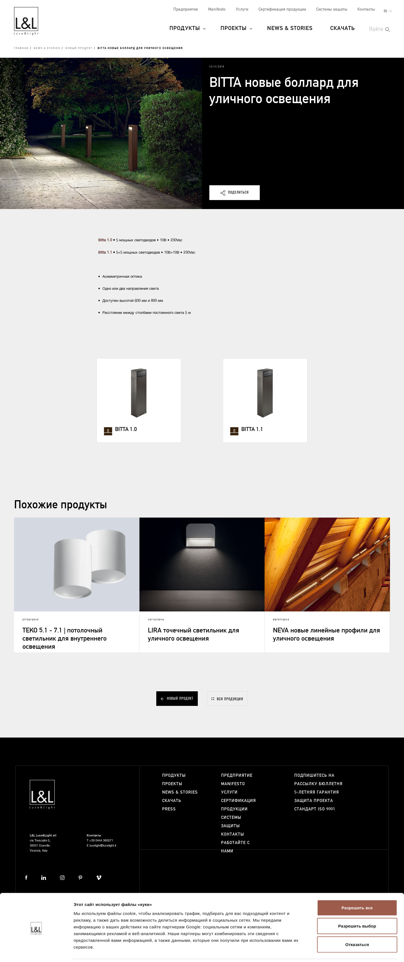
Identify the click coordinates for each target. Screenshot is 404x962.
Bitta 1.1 (105, 252)
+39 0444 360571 (101, 840)
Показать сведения (342, 951)
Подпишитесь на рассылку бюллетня (318, 779)
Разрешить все (357, 888)
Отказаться (357, 925)
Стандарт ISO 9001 (314, 809)
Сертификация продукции (282, 9)
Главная (21, 48)
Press (169, 809)
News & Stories (290, 28)
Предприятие (185, 9)
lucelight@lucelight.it (102, 845)
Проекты (234, 28)
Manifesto (217, 9)
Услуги (242, 9)
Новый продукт (79, 48)
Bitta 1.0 (105, 240)
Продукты (184, 28)
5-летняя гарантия (316, 792)
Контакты (366, 9)
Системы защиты (331, 9)
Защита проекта (313, 801)
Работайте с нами (235, 847)
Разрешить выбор (357, 907)
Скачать (342, 28)
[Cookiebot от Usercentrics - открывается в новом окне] (36, 951)
